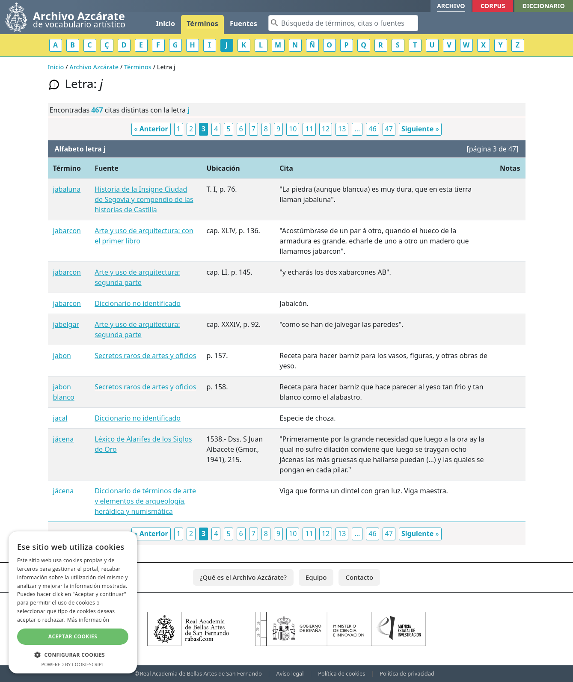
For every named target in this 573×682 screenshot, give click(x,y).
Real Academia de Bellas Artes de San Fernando (201, 673)
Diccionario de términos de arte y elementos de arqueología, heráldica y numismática (145, 501)
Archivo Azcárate (94, 67)
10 (293, 128)
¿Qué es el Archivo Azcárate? (243, 577)
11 (309, 128)
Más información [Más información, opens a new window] (88, 619)
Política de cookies (341, 673)
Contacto (359, 577)
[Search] (343, 23)
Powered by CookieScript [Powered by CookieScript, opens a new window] (73, 664)
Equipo (316, 577)
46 (372, 128)
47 (389, 128)
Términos (202, 23)
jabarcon (67, 230)
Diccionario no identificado (138, 303)
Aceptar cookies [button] (72, 636)
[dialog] (73, 602)
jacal (60, 418)
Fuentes (243, 23)
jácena (63, 439)
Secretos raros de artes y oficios (145, 355)
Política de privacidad (407, 673)
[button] (72, 654)
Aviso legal (290, 673)
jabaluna (67, 189)
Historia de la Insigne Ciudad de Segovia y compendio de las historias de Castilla (144, 199)
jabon (62, 355)
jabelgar (66, 324)
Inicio (165, 23)
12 (326, 128)
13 (342, 128)
